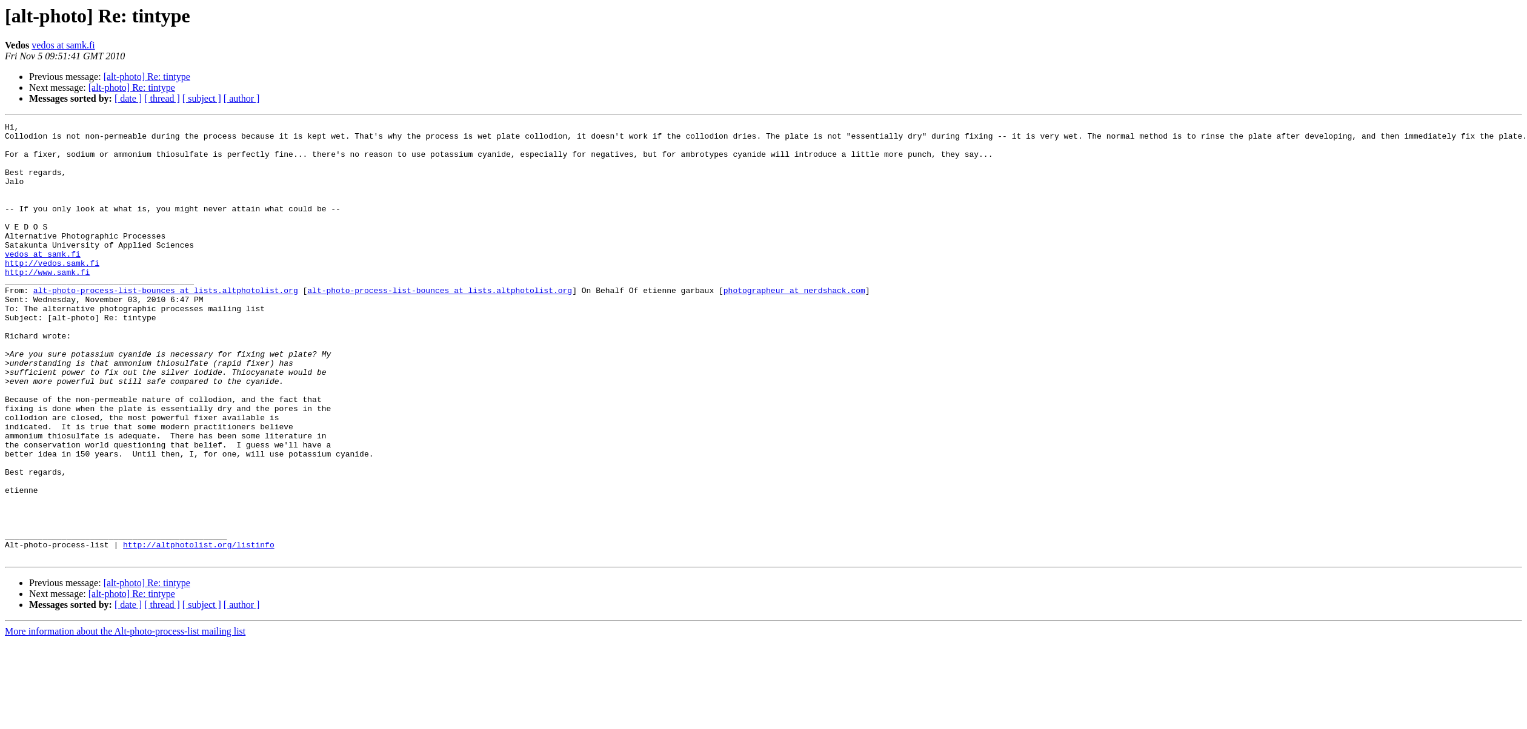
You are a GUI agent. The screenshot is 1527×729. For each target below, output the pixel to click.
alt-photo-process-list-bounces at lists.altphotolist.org (165, 324)
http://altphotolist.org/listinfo (198, 629)
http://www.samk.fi (47, 302)
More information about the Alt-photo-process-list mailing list (125, 718)
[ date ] (128, 98)
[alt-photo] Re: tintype (147, 76)
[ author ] (242, 98)
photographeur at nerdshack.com (794, 324)
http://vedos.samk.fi (52, 291)
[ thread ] (162, 98)
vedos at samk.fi (63, 45)
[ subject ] (201, 98)
